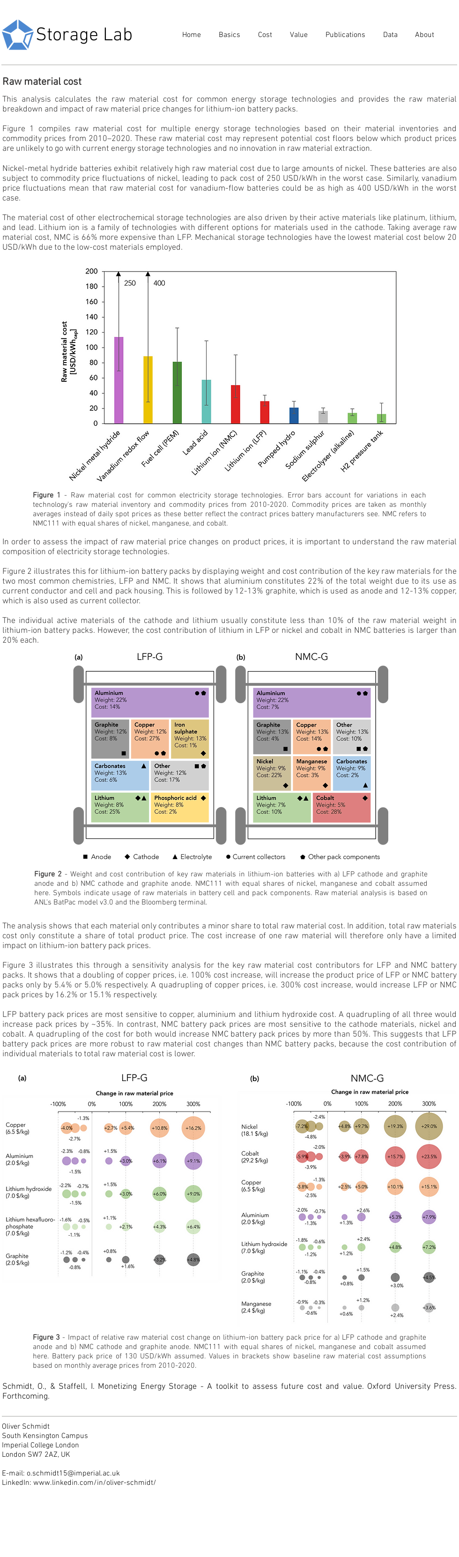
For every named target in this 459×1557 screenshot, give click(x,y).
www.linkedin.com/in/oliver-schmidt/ (94, 1483)
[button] (227, 35)
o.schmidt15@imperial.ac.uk (73, 1473)
